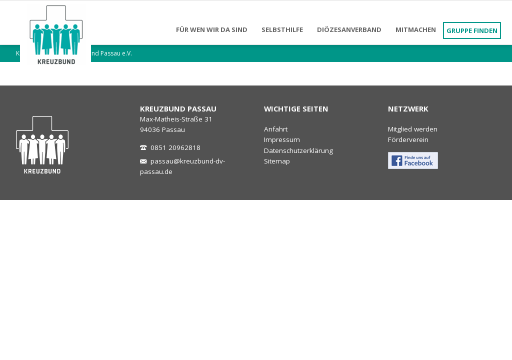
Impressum (282, 139)
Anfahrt (276, 129)
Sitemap (277, 161)
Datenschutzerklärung (298, 150)
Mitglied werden (413, 129)
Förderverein (408, 139)
